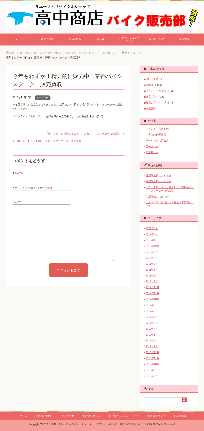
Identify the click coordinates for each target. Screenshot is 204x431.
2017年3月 (152, 334)
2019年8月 (152, 234)
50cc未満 (151, 84)
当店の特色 (74, 39)
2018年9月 (152, 252)
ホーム (20, 39)
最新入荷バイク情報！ (159, 102)
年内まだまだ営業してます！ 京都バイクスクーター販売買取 (84, 133)
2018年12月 (152, 246)
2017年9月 (152, 305)
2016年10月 (152, 364)
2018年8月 (152, 258)
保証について (156, 39)
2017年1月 (152, 346)
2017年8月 (152, 311)
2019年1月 (152, 240)
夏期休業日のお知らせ (158, 175)
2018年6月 (152, 269)
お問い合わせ (102, 39)
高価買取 (184, 39)
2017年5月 (152, 322)
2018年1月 (152, 281)
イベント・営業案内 (157, 90)
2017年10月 (152, 299)
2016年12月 (152, 352)
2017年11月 (152, 293)
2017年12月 (152, 287)
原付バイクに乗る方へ (158, 140)
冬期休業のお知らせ (157, 196)
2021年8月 (152, 228)
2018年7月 (152, 263)
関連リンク (152, 152)
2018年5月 (152, 275)
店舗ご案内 (47, 39)
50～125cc (152, 79)
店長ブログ (42, 97)
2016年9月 (152, 370)
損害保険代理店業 (156, 134)
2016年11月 (152, 358)
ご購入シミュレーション (129, 39)
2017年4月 (152, 328)
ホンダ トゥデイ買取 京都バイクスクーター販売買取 (49, 141)
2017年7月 (152, 317)
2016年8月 (152, 376)
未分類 (150, 108)
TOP (62, 52)
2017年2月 (152, 340)
